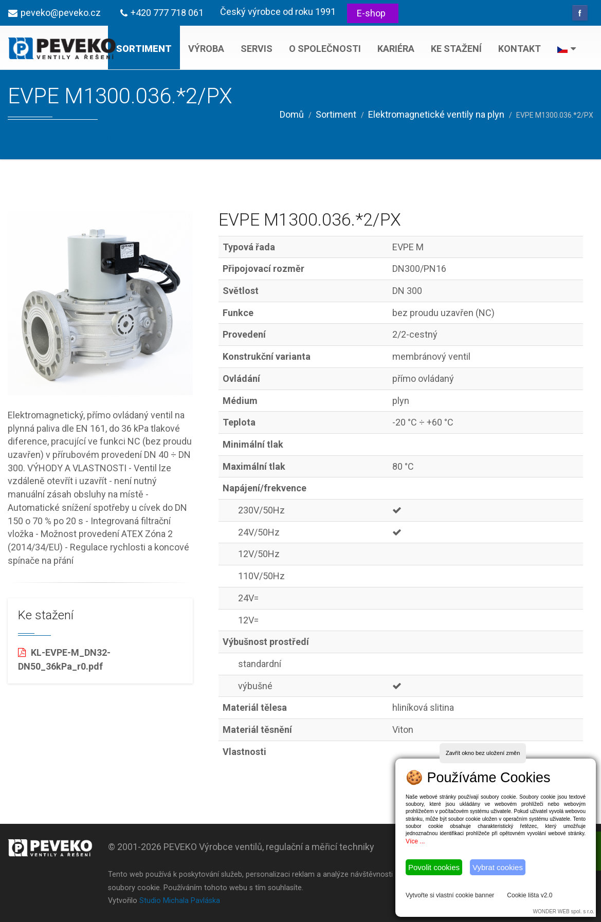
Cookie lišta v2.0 (529, 895)
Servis (256, 48)
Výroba (206, 48)
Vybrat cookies (497, 867)
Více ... (415, 841)
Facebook (580, 13)
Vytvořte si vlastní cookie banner (450, 895)
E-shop (371, 13)
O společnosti (325, 48)
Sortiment (144, 48)
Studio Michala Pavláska (179, 900)
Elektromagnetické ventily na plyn (436, 114)
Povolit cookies (434, 867)
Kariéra (395, 48)
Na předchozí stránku (60, 138)
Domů (292, 114)
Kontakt (519, 48)
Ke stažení (456, 48)
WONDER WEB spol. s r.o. (563, 911)
